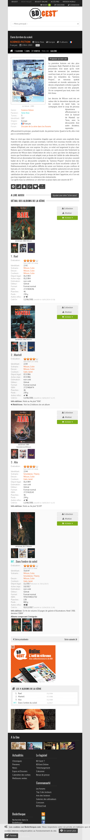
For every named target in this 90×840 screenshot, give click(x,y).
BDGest (15, 2)
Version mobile (69, 2)
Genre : (14, 110)
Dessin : (14, 270)
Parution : (15, 113)
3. (16, 699)
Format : (14, 286)
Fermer (11, 835)
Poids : (13, 294)
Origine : (14, 121)
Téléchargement (43, 768)
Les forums (40, 788)
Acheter (67, 217)
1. (16, 693)
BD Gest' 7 (40, 761)
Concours (40, 802)
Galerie (53, 50)
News (14, 768)
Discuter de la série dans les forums (36, 126)
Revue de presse (43, 775)
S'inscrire (59, 5)
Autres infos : (16, 297)
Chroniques (17, 761)
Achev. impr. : (16, 278)
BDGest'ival (41, 806)
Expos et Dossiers (19, 771)
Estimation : (16, 281)
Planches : (15, 291)
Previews (16, 764)
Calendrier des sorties (21, 775)
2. (16, 696)
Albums (19, 50)
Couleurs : (15, 273)
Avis (27, 50)
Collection (67, 208)
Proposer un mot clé (58, 59)
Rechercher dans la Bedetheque (20, 821)
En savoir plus (68, 830)
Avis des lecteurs (43, 795)
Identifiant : (15, 118)
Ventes (35, 50)
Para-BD (45, 50)
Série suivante (70, 639)
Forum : (14, 126)
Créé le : (14, 299)
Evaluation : (16, 260)
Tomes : (14, 115)
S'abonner (40, 771)
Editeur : (14, 283)
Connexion (73, 5)
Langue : (14, 123)
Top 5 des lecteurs (43, 792)
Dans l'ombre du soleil (21, 37)
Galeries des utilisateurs (46, 799)
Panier (45, 5)
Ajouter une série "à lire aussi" (65, 195)
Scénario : (15, 268)
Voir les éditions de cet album (30, 404)
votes (42, 186)
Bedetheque (26, 2)
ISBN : (13, 289)
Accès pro (55, 2)
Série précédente (20, 639)
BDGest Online (41, 2)
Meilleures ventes (19, 778)
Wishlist (67, 213)
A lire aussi (17, 195)
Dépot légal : (16, 276)
